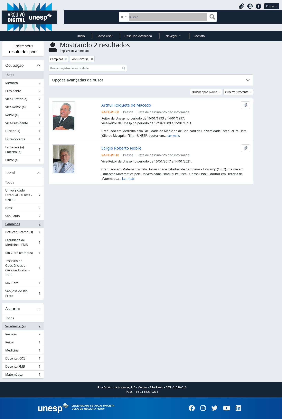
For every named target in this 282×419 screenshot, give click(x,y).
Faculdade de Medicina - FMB (23, 242)
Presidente (23, 92)
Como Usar (105, 36)
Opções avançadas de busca (78, 80)
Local (10, 172)
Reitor (23, 343)
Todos (9, 75)
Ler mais (173, 135)
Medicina (23, 351)
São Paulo (23, 217)
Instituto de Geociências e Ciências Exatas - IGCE (23, 268)
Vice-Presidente (23, 124)
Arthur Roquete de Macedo (126, 105)
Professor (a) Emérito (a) (23, 149)
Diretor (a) (23, 132)
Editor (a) (23, 161)
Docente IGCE (23, 359)
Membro (23, 83)
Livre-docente (23, 140)
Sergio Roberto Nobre (121, 148)
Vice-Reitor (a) (23, 108)
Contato (199, 36)
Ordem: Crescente (237, 92)
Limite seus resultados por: (23, 48)
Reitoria (23, 335)
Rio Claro (23, 284)
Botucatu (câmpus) (23, 233)
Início (81, 36)
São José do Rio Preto (23, 293)
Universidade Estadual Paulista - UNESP (23, 195)
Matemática (23, 375)
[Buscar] (168, 17)
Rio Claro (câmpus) (23, 253)
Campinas (23, 225)
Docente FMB (23, 367)
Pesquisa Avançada (138, 36)
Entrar (270, 6)
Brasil (23, 208)
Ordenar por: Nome (205, 92)
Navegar (171, 36)
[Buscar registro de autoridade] (85, 68)
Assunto (12, 308)
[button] (241, 6)
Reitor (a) (23, 116)
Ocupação (14, 65)
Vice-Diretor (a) (23, 100)
